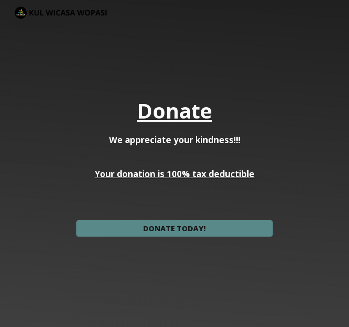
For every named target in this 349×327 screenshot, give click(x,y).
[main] (174, 155)
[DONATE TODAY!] (174, 228)
